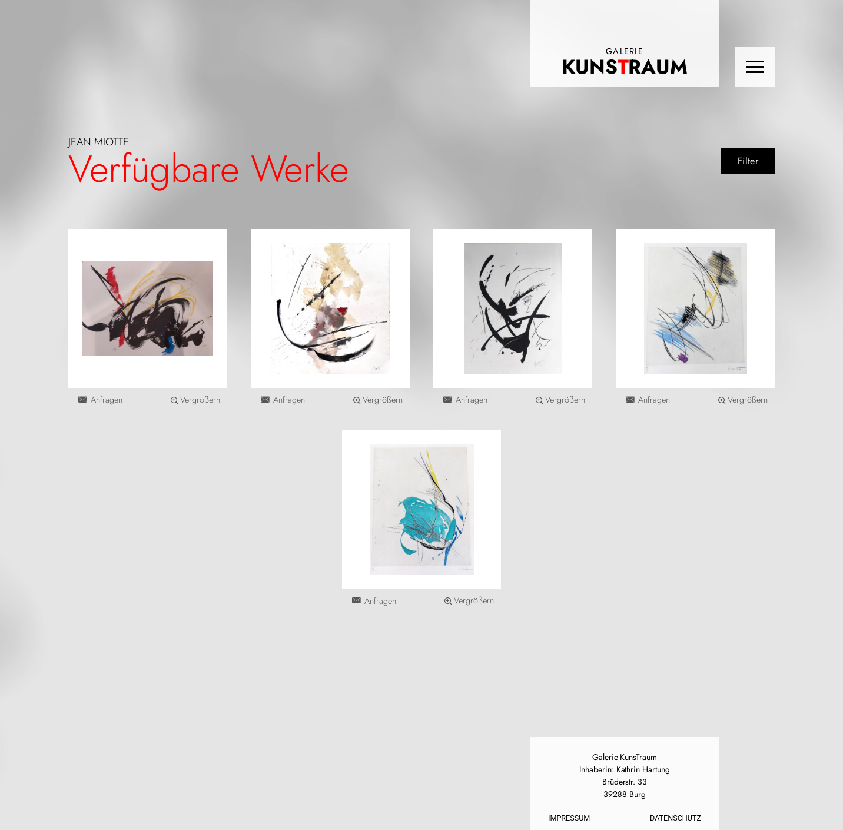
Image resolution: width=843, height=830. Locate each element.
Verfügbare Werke (208, 169)
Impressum (569, 818)
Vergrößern (200, 400)
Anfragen (106, 400)
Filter (748, 161)
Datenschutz (675, 818)
